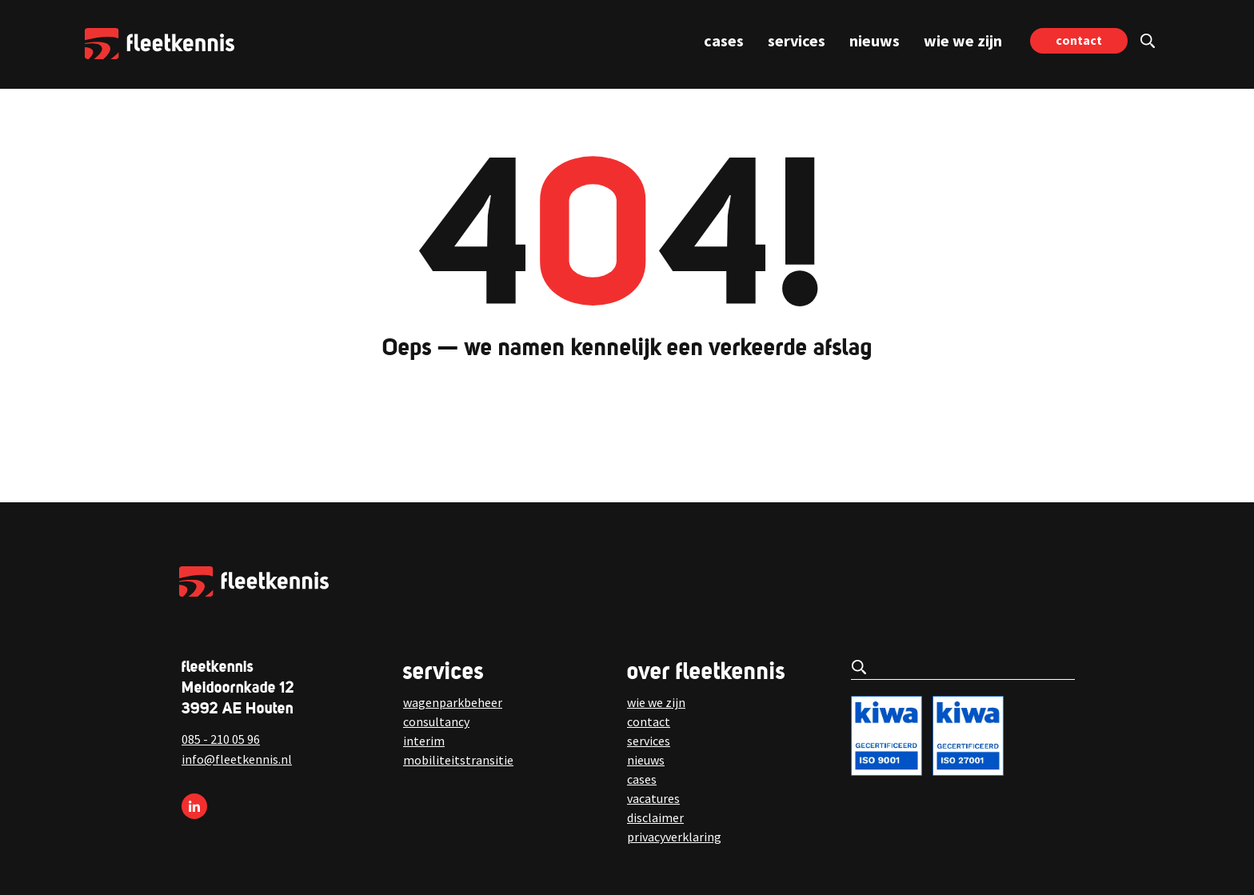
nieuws (874, 40)
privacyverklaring (674, 837)
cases (724, 40)
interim (424, 741)
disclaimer (655, 817)
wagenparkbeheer (452, 702)
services (796, 40)
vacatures (653, 798)
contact (1079, 40)
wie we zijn (963, 40)
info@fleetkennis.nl (237, 759)
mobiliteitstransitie (458, 760)
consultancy (436, 721)
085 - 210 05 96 (221, 739)
